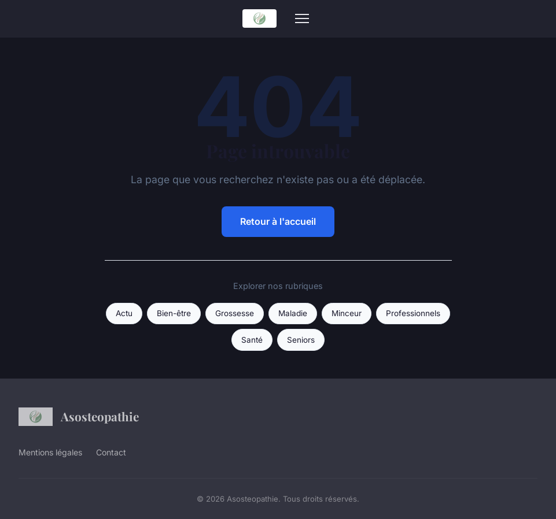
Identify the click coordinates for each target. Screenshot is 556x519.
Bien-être (174, 313)
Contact (111, 452)
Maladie (292, 313)
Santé (252, 339)
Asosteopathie (79, 416)
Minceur (347, 313)
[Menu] (302, 18)
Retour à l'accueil (278, 221)
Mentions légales (50, 452)
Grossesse (234, 313)
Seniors (301, 339)
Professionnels (413, 313)
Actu (124, 313)
